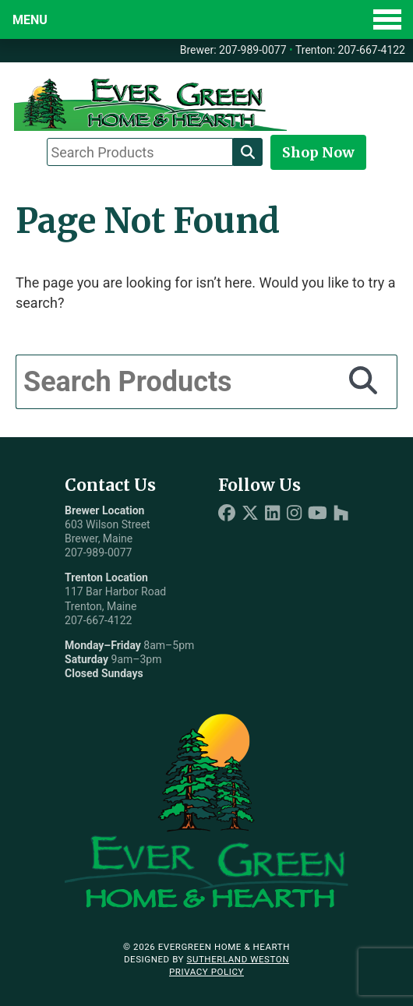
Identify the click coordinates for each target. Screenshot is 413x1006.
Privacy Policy (206, 971)
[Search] (248, 152)
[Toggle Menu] (206, 19)
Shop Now (318, 152)
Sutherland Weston (237, 959)
